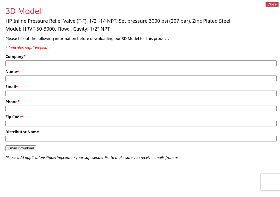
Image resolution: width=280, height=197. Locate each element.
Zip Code (14, 116)
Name (12, 71)
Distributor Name (22, 131)
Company (15, 56)
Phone (12, 101)
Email (11, 86)
